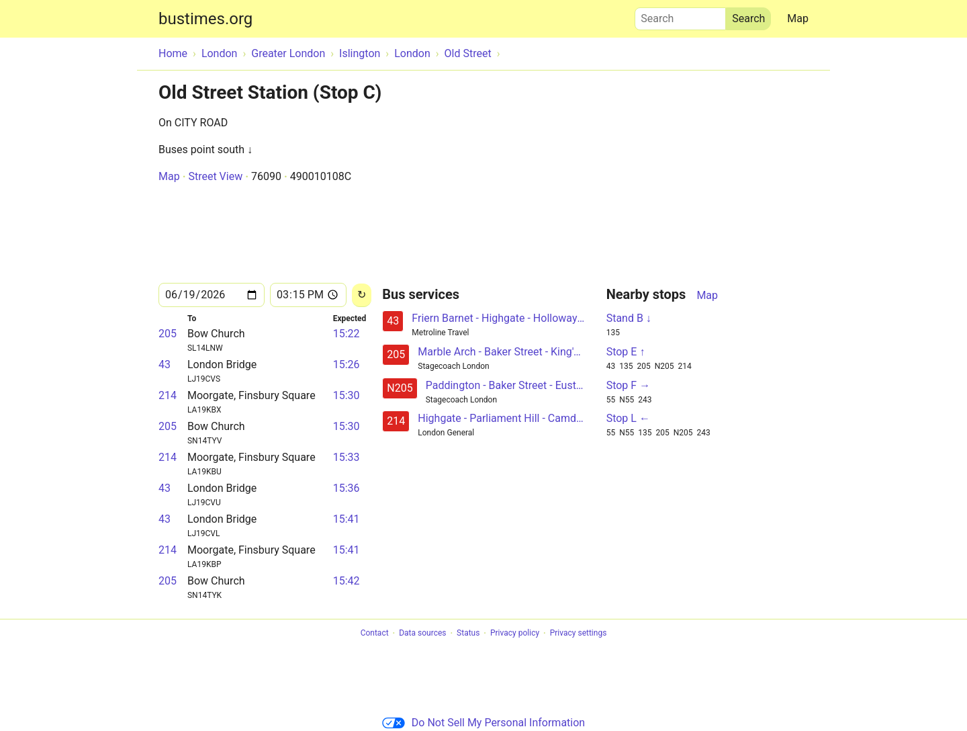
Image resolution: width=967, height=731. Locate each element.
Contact (375, 633)
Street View (215, 176)
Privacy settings (578, 633)
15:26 (346, 364)
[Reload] (361, 295)
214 (167, 395)
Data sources (422, 633)
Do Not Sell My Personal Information (483, 722)
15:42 (346, 580)
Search (680, 15)
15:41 (346, 519)
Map (798, 18)
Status (468, 633)
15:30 (346, 395)
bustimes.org (205, 18)
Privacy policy (514, 633)
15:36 (346, 488)
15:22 (346, 333)
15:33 (346, 457)
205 (167, 333)
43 (164, 364)
